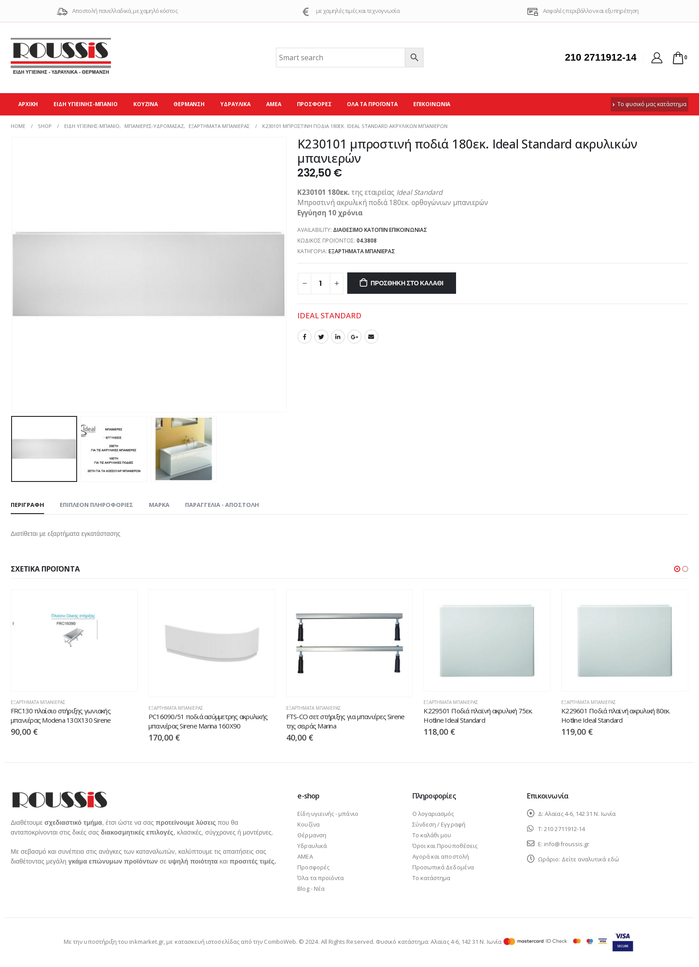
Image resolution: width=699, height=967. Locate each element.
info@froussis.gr (566, 844)
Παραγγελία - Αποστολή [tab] (222, 505)
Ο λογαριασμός (433, 814)
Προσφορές (314, 104)
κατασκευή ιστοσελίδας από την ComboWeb (235, 942)
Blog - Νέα (311, 889)
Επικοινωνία (432, 104)
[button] (677, 569)
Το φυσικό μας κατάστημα (650, 104)
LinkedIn (338, 336)
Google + (354, 336)
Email (371, 336)
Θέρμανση (189, 104)
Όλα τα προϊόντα (372, 104)
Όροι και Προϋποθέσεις (444, 846)
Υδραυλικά (235, 104)
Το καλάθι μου (432, 835)
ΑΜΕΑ (273, 104)
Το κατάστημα (431, 878)
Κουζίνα (145, 104)
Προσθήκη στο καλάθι (407, 283)
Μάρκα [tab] (159, 505)
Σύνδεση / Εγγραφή (438, 824)
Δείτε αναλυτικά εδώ (590, 859)
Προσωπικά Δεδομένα (443, 867)
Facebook (304, 336)
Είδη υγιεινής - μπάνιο (327, 814)
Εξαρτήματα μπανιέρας (362, 251)
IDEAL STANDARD (329, 315)
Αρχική (28, 104)
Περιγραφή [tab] (27, 505)
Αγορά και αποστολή (440, 856)
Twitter (321, 336)
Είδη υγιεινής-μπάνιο (85, 104)
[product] (74, 640)
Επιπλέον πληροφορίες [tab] (96, 505)
